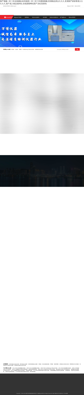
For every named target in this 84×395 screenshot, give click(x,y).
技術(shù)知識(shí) (54, 17)
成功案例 (45, 17)
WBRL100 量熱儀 (75, 368)
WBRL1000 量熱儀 (7, 369)
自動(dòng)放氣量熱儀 (9, 371)
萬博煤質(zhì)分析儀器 (74, 364)
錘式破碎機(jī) (32, 371)
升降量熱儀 (67, 370)
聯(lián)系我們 (77, 6)
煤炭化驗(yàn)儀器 (23, 364)
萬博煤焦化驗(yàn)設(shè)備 (20, 365)
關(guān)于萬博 (70, 6)
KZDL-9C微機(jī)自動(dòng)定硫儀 (18, 370)
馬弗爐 (20, 49)
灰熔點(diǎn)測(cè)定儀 (64, 364)
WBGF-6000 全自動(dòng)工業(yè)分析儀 (46, 369)
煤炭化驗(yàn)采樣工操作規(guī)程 (63, 369)
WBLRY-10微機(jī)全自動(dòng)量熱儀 (19, 369)
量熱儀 (12, 49)
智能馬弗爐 (56, 364)
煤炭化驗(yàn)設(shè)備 (14, 364)
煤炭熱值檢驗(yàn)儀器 (33, 364)
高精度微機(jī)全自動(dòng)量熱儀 (57, 370)
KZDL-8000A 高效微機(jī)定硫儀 (19, 368)
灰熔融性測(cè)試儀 (39, 49)
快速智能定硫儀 (29, 370)
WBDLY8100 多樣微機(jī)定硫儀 (33, 368)
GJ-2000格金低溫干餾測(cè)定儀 (22, 371)
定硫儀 (16, 49)
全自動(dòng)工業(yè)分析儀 (28, 49)
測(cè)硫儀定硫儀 (45, 364)
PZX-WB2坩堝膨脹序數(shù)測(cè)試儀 (41, 370)
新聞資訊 (27, 17)
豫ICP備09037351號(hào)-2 (58, 393)
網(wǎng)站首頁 (8, 17)
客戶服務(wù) (63, 17)
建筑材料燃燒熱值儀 (33, 369)
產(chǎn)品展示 (35, 17)
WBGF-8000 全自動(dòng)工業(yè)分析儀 (49, 368)
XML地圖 (66, 393)
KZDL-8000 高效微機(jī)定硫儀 (64, 368)
